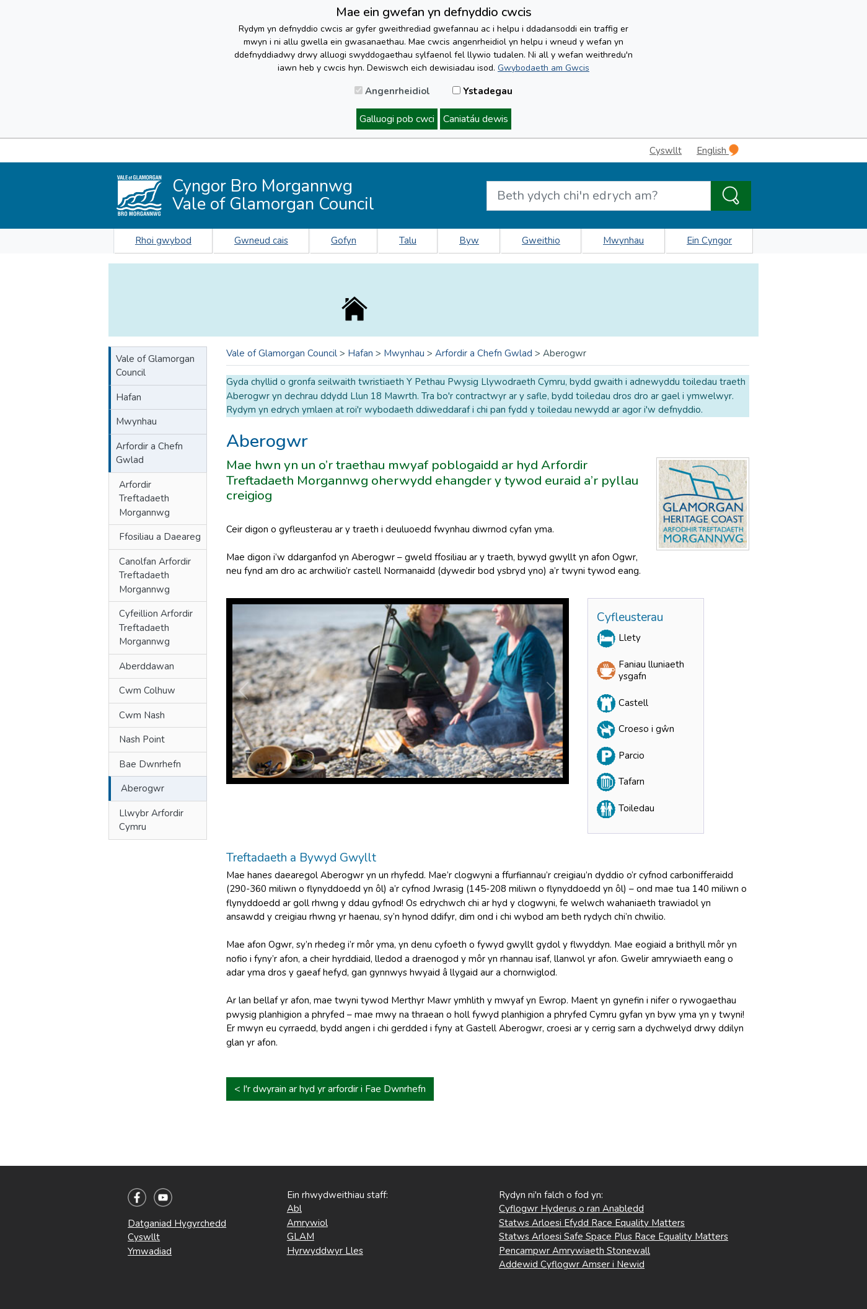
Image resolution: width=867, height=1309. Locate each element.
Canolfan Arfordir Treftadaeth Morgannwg (155, 575)
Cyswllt (665, 150)
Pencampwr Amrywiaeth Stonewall (574, 1251)
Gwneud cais (261, 240)
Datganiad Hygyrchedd (177, 1223)
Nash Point (142, 739)
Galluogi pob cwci (396, 119)
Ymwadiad (150, 1251)
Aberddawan (146, 666)
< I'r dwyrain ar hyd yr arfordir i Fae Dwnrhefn (330, 1089)
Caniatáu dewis (475, 119)
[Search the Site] (731, 196)
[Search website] (598, 196)
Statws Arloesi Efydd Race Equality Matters (592, 1223)
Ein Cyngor (709, 240)
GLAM (300, 1236)
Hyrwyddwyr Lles (325, 1251)
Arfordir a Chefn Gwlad (149, 453)
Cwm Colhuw (147, 690)
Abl (294, 1208)
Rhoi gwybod (163, 240)
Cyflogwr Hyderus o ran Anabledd (571, 1208)
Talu (407, 240)
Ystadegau (482, 91)
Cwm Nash (142, 715)
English (718, 150)
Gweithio (541, 240)
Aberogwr (142, 788)
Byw (469, 240)
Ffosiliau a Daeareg (160, 537)
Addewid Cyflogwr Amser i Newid (572, 1264)
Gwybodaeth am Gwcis (543, 68)
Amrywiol (307, 1223)
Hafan (128, 397)
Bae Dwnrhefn (150, 764)
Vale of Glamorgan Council (155, 366)
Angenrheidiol (392, 91)
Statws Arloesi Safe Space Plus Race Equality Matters (613, 1236)
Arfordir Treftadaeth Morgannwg (144, 498)
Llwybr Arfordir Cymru (151, 820)
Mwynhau (623, 240)
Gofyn (343, 240)
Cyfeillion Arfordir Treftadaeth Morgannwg (156, 627)
